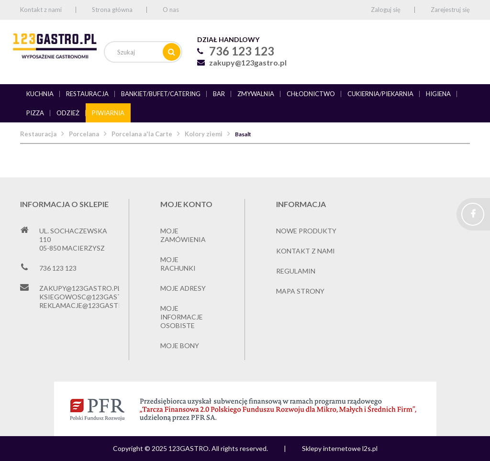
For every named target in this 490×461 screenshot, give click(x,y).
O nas (171, 9)
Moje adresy (183, 288)
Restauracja (87, 94)
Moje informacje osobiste (181, 316)
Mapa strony (300, 291)
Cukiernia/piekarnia (380, 94)
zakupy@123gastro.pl (248, 62)
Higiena (438, 94)
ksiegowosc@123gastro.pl (90, 297)
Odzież (67, 113)
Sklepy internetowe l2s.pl (340, 448)
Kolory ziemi (204, 134)
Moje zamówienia (183, 235)
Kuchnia (40, 94)
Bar (219, 94)
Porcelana (84, 134)
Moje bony (179, 345)
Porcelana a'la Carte (141, 134)
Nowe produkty (306, 231)
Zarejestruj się (450, 9)
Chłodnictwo (311, 94)
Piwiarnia (108, 113)
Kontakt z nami (41, 9)
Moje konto (186, 204)
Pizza (35, 113)
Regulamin (295, 271)
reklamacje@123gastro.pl (88, 305)
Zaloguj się (386, 9)
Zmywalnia (255, 94)
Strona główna (112, 9)
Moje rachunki (178, 263)
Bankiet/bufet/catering (160, 94)
